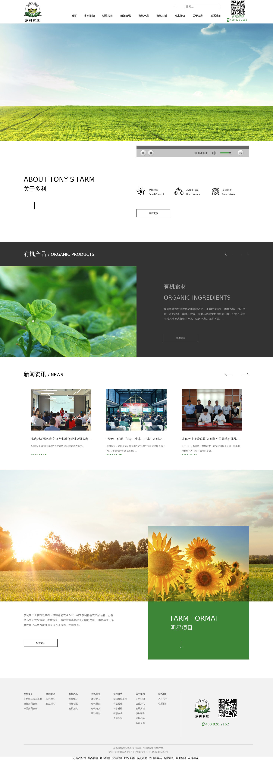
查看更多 (153, 213)
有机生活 (161, 15)
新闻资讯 (125, 15)
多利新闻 (50, 698)
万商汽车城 (79, 758)
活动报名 (95, 713)
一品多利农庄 (30, 708)
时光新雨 (129, 758)
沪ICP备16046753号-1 (120, 752)
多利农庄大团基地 (33, 698)
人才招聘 (162, 698)
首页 (74, 15)
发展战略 (140, 718)
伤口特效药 (155, 758)
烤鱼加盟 (105, 758)
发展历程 (140, 708)
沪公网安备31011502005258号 (151, 752)
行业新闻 (50, 703)
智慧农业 (117, 713)
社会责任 (95, 698)
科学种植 (117, 708)
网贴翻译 (181, 758)
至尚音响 (93, 758)
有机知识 (95, 708)
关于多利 (198, 15)
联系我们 (216, 15)
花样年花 (193, 758)
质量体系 (117, 718)
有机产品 (143, 15)
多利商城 (89, 15)
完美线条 (117, 758)
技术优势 (179, 15)
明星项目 (107, 15)
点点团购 (141, 758)
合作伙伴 (140, 723)
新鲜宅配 (73, 703)
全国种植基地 (120, 698)
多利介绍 (140, 698)
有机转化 (117, 703)
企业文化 (140, 703)
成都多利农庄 (30, 703)
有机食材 (73, 698)
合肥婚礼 (169, 758)
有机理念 (95, 703)
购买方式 (73, 708)
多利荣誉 (140, 713)
